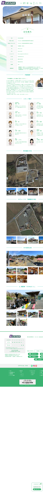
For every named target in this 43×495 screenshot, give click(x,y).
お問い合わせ (34, 353)
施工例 (21, 370)
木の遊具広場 (33, 373)
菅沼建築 (38, 350)
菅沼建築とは (12, 372)
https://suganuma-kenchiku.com (23, 53)
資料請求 (34, 356)
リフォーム (22, 373)
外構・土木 (22, 374)
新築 (21, 372)
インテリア (22, 376)
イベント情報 (12, 375)
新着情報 (11, 374)
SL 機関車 (32, 374)
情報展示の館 (33, 372)
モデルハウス (32, 370)
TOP (10, 370)
